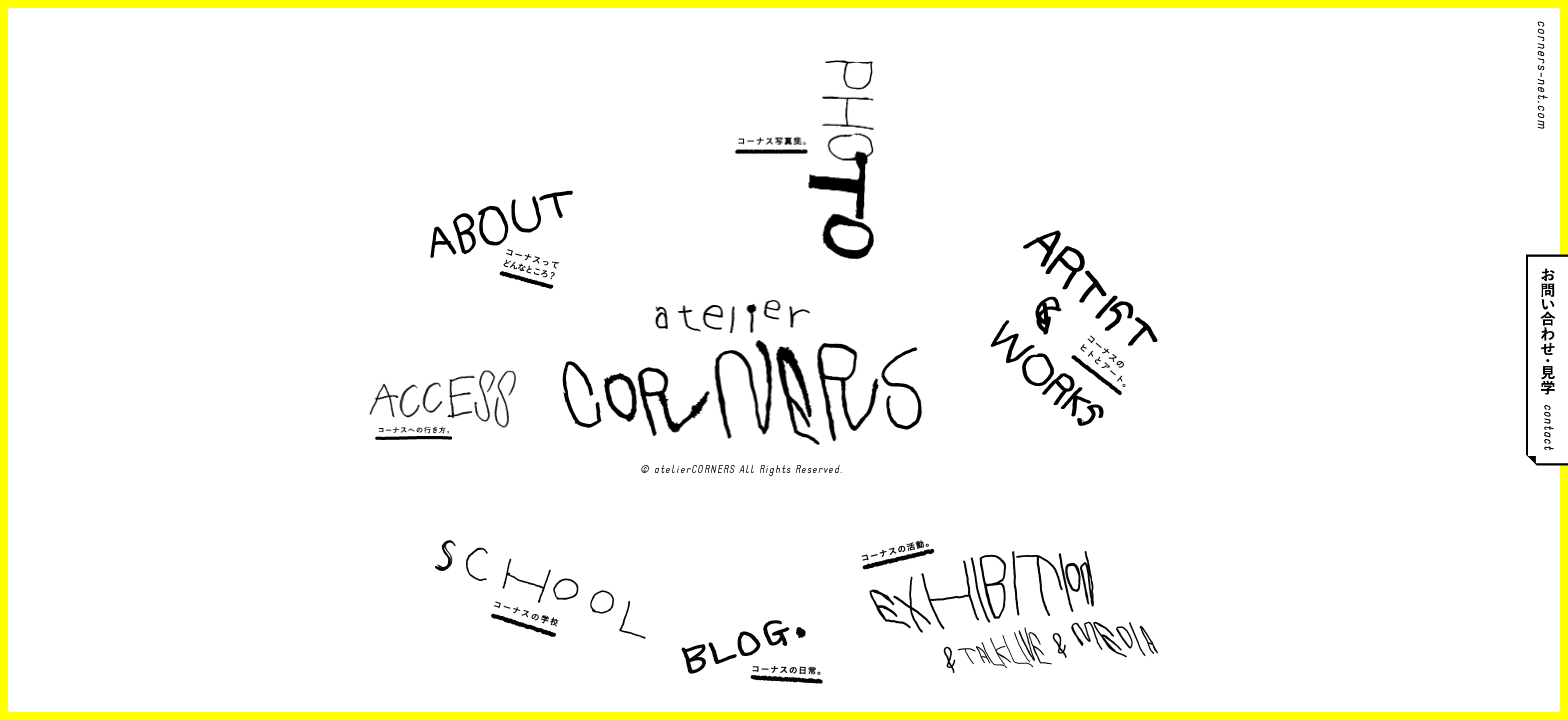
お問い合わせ (1547, 360)
